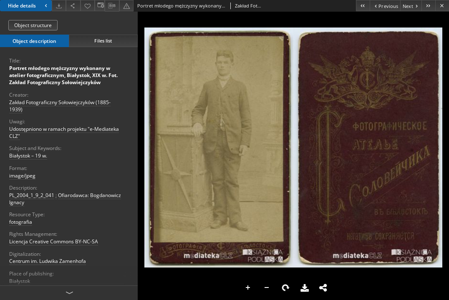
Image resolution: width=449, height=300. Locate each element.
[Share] (73, 5)
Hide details (28, 5)
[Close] (442, 5)
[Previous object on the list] (385, 5)
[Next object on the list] (410, 5)
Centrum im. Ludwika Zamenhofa (47, 261)
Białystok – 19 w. (28, 155)
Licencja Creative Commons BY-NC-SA (53, 241)
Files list (103, 41)
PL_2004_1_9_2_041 (31, 195)
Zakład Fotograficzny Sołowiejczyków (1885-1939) (60, 106)
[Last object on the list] (428, 5)
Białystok (19, 281)
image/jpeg (22, 175)
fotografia (20, 221)
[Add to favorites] (88, 5)
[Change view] (100, 5)
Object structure (33, 25)
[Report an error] (126, 5)
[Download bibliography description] (112, 6)
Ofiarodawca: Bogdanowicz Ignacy (65, 199)
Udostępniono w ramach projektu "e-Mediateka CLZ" (64, 132)
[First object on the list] (363, 5)
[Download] (59, 5)
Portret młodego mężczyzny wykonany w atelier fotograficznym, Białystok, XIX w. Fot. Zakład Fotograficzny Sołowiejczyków (63, 75)
